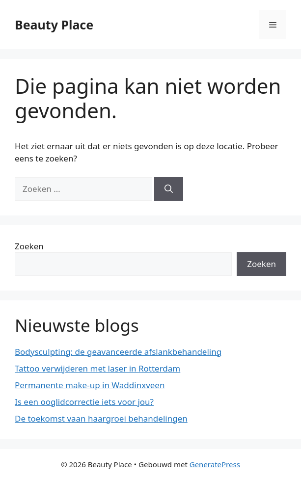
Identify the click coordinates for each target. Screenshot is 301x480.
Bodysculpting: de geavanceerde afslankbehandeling (118, 351)
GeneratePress (215, 464)
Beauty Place (54, 24)
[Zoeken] (168, 189)
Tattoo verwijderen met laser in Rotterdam (97, 368)
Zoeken (29, 246)
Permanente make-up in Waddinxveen (89, 385)
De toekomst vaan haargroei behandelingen (101, 418)
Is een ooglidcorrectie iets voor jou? (84, 401)
